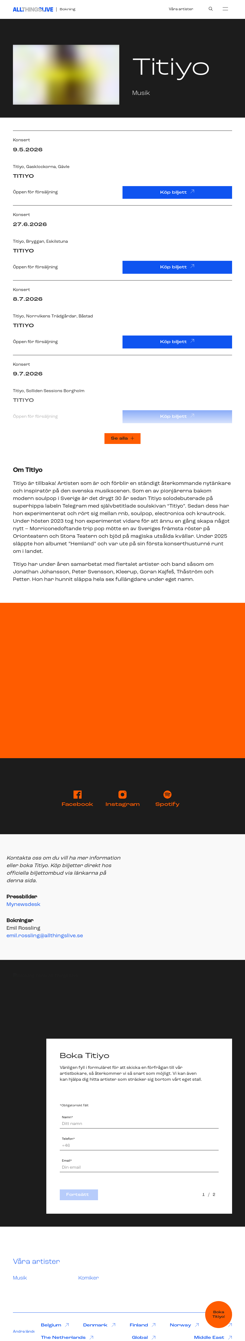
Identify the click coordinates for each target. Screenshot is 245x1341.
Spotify (167, 799)
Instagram (123, 799)
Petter (21, 579)
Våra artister (181, 9)
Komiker (88, 1278)
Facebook (77, 799)
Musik (20, 1278)
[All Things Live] (33, 9)
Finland (143, 1325)
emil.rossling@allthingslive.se (44, 936)
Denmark (99, 1325)
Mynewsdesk (23, 904)
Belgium (55, 1325)
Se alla (122, 438)
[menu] (225, 8)
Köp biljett (177, 192)
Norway (184, 1325)
